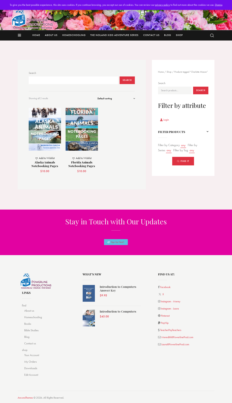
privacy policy (162, 5)
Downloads (30, 368)
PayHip (165, 323)
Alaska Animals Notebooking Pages (44, 164)
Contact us (30, 343)
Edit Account (31, 375)
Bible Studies (31, 330)
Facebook (165, 287)
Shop (169, 71)
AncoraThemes (25, 397)
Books (27, 324)
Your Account (31, 355)
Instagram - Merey (170, 301)
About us (29, 311)
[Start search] (212, 35)
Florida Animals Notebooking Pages (81, 164)
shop (24, 350)
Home (161, 71)
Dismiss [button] (218, 5)
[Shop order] (116, 98)
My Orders (30, 362)
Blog (26, 337)
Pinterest (165, 315)
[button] (45, 158)
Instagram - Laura (170, 308)
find (24, 305)
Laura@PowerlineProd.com (175, 344)
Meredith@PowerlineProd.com (177, 337)
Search (32, 73)
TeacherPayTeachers (170, 330)
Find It (185, 161)
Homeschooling (33, 317)
